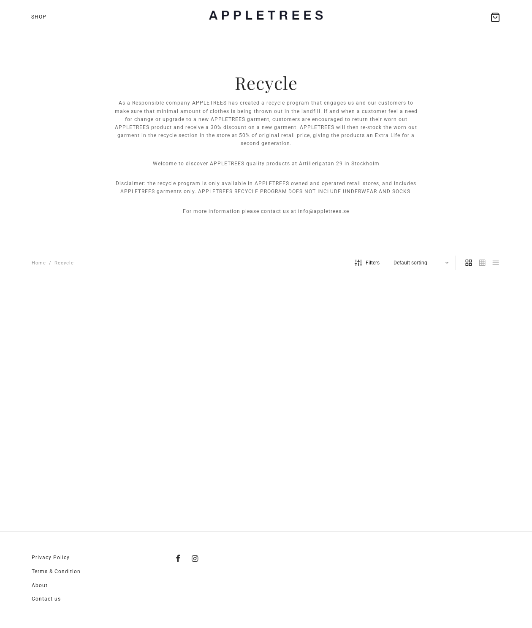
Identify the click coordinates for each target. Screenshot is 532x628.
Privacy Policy (51, 558)
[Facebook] (178, 559)
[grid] (468, 263)
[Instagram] (195, 559)
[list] (495, 263)
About (40, 585)
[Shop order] (420, 263)
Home (39, 263)
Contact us (46, 599)
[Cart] (495, 17)
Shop (38, 17)
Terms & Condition (56, 571)
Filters (367, 263)
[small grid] (482, 263)
